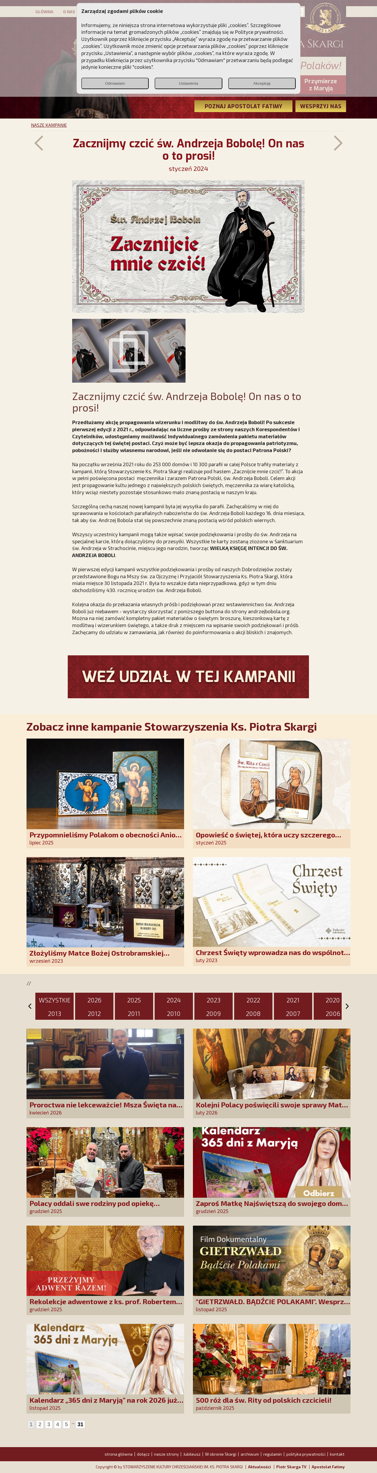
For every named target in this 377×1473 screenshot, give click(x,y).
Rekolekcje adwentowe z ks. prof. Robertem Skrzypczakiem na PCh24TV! (102, 1305)
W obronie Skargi (220, 1454)
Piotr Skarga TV (291, 1466)
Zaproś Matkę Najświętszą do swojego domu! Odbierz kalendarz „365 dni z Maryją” (272, 1207)
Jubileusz (192, 1454)
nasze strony (166, 1454)
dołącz (143, 1454)
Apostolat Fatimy (328, 1466)
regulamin (272, 1454)
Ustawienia (188, 83)
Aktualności (259, 1466)
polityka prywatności (305, 1454)
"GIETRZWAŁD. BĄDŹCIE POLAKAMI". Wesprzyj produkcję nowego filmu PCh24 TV (273, 1305)
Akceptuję (262, 83)
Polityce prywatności (259, 32)
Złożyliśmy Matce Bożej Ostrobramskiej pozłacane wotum (96, 957)
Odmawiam (115, 83)
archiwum (250, 1454)
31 (80, 1424)
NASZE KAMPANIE (49, 125)
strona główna (119, 1454)
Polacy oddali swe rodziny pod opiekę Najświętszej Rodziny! (91, 1207)
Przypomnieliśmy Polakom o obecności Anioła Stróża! (105, 838)
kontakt (337, 1454)
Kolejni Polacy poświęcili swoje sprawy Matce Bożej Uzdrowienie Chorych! (273, 1108)
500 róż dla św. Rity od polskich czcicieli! (264, 1400)
